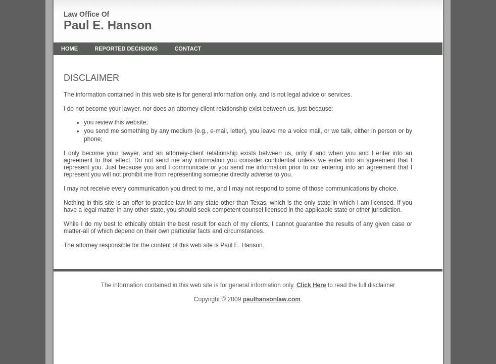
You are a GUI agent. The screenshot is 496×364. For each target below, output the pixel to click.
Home (69, 49)
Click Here (311, 285)
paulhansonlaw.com (272, 299)
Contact (187, 49)
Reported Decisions (126, 49)
